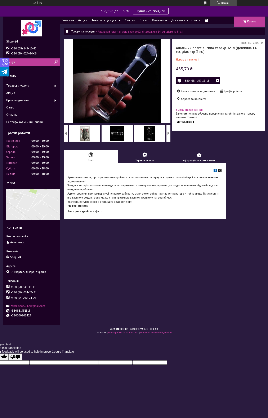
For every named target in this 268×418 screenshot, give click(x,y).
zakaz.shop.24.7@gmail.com (27, 306)
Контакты (159, 20)
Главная (68, 20)
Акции (82, 20)
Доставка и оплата (186, 20)
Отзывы (12, 115)
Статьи (130, 20)
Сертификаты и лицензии (24, 122)
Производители (17, 100)
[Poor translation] (15, 356)
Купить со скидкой (151, 11)
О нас (143, 20)
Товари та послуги (83, 31)
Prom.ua (153, 328)
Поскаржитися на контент (123, 332)
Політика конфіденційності (156, 332)
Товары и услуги (103, 20)
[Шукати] (56, 62)
